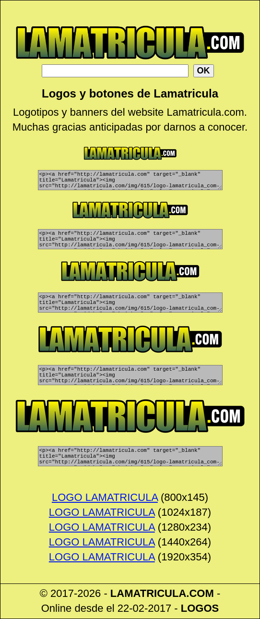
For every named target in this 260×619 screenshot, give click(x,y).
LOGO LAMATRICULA (105, 498)
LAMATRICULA (148, 594)
